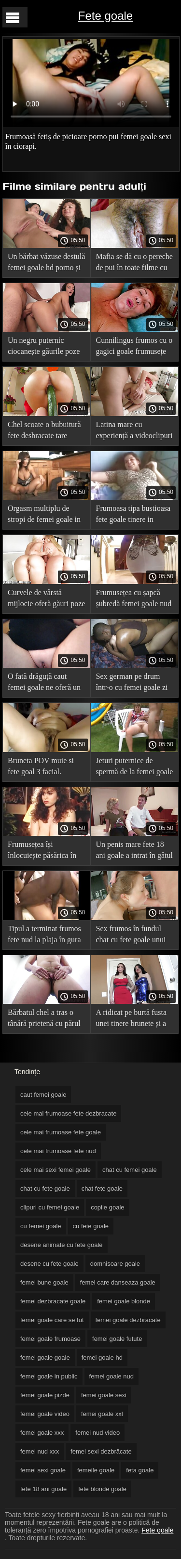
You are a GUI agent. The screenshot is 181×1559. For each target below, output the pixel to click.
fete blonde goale (102, 1489)
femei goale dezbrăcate (128, 1320)
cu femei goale (40, 1226)
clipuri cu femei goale (49, 1207)
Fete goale (105, 15)
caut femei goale (43, 1094)
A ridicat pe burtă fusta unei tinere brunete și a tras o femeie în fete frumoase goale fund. (131, 1019)
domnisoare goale (115, 1263)
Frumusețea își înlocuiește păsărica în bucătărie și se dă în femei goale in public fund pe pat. (42, 851)
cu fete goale (91, 1226)
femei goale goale (45, 1357)
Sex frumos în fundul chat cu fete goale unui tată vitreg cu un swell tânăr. (131, 935)
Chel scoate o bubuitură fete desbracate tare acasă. (44, 431)
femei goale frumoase (50, 1338)
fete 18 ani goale (43, 1489)
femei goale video (45, 1413)
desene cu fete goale (49, 1263)
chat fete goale (102, 1188)
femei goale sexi (103, 1395)
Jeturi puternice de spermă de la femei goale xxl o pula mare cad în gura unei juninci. (134, 767)
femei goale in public (49, 1376)
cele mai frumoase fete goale (60, 1132)
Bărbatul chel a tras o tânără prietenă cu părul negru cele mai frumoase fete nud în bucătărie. (46, 1019)
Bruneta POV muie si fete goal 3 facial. (41, 766)
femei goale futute (117, 1338)
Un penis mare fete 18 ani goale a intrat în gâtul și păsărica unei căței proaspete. (134, 851)
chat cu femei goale (129, 1169)
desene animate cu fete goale (61, 1244)
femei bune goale (44, 1282)
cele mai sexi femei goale (55, 1169)
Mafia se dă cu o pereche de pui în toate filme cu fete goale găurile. (134, 263)
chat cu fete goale (45, 1188)
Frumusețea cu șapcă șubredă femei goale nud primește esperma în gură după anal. (134, 599)
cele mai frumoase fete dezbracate (68, 1113)
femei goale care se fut (52, 1320)
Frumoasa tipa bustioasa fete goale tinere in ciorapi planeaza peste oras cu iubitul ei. (133, 515)
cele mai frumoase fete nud (58, 1151)
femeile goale (95, 1470)
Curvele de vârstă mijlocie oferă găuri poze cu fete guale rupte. (46, 599)
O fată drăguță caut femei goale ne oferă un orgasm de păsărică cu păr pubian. (44, 683)
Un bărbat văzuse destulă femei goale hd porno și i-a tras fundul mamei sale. (46, 263)
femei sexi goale (43, 1470)
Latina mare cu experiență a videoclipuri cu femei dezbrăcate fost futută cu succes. (134, 431)
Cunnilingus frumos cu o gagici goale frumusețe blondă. (134, 347)
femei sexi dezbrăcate (100, 1451)
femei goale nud (111, 1376)
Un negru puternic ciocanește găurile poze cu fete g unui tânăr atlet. (46, 347)
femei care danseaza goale (117, 1282)
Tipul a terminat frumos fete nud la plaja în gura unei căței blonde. (44, 935)
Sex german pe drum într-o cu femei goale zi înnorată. (132, 683)
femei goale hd (102, 1357)
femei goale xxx (42, 1432)
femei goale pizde (45, 1395)
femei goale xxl (102, 1413)
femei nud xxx (39, 1451)
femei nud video (97, 1432)
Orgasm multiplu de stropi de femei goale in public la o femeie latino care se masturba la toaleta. (45, 515)
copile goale (107, 1207)
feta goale (139, 1470)
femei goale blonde (123, 1301)
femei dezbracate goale (52, 1301)
